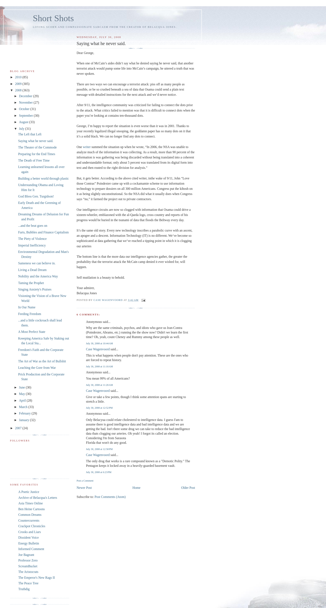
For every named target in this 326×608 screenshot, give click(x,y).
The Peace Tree (28, 583)
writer (87, 147)
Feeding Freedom (29, 314)
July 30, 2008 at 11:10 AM (99, 366)
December (26, 96)
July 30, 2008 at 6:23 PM (98, 472)
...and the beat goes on (32, 225)
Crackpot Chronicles (31, 526)
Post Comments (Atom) (110, 497)
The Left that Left (29, 134)
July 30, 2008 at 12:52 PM (99, 407)
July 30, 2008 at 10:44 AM (99, 343)
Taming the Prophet (31, 283)
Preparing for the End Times (36, 154)
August (24, 122)
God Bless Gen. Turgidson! (36, 196)
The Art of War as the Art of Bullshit (42, 361)
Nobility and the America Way (38, 276)
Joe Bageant (26, 555)
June (22, 387)
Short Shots (53, 18)
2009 (18, 84)
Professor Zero (28, 560)
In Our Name (26, 307)
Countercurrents (28, 520)
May (22, 394)
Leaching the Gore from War (37, 367)
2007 (18, 428)
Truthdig (24, 589)
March (23, 407)
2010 (18, 77)
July (22, 128)
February (25, 413)
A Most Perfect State (31, 331)
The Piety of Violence (32, 238)
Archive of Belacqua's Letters (37, 497)
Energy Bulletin (28, 543)
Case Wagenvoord (98, 349)
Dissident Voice (28, 537)
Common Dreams (29, 514)
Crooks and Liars (29, 532)
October (24, 109)
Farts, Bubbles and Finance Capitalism (43, 232)
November (26, 102)
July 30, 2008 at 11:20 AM (99, 385)
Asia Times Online (30, 503)
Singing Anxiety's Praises (34, 289)
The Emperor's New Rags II (36, 577)
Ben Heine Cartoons (31, 509)
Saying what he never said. (35, 141)
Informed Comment (31, 549)
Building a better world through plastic (43, 178)
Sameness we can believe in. (36, 263)
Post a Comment (85, 480)
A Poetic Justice (28, 492)
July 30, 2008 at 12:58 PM (99, 449)
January (24, 420)
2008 (18, 90)
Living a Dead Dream (32, 270)
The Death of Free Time (33, 160)
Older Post (188, 487)
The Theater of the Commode (37, 147)
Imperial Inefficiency (32, 245)
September (26, 115)
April (23, 400)
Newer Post (84, 487)
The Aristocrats (28, 572)
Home (136, 487)
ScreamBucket (27, 566)
